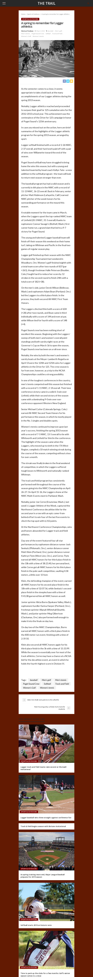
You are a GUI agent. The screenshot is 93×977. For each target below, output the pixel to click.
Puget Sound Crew (38, 34)
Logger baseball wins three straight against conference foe (46, 817)
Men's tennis (25, 34)
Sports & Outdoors (30, 19)
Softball (48, 34)
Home (23, 14)
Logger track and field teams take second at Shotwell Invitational (43, 768)
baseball (50, 31)
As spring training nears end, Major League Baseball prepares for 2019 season (43, 875)
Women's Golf (26, 36)
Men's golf (58, 31)
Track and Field (57, 34)
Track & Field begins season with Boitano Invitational (43, 826)
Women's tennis (38, 36)
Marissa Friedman (27, 31)
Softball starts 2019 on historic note (36, 925)
